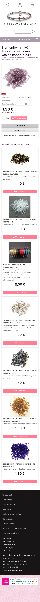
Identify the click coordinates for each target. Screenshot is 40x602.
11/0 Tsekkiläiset (7, 59)
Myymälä (7, 509)
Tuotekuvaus (20, 126)
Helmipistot (8, 519)
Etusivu (6, 39)
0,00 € (27, 104)
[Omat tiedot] (20, 4)
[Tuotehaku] (23, 32)
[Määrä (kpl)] (4, 118)
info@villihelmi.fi (10, 567)
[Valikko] (37, 39)
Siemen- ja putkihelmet (17, 58)
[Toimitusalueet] (8, 4)
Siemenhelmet (32, 58)
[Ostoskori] (32, 4)
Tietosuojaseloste (11, 533)
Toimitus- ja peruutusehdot (15, 528)
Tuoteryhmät (24, 39)
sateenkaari (19, 59)
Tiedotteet (7, 500)
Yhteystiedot (8, 524)
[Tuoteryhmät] (6, 31)
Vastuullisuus (9, 504)
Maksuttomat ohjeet (12, 514)
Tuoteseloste (20, 130)
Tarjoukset (7, 495)
